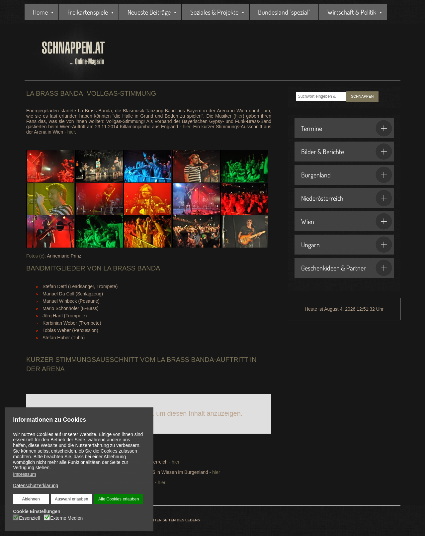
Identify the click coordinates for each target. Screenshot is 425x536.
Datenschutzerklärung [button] (35, 485)
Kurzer (39, 359)
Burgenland (346, 174)
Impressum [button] (24, 474)
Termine (346, 128)
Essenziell (29, 517)
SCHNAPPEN (362, 96)
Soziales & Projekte (214, 12)
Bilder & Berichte (346, 151)
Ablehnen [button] (31, 499)
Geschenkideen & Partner (346, 268)
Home (40, 12)
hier (239, 116)
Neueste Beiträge (149, 12)
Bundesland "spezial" (284, 12)
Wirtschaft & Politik (351, 12)
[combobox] (321, 96)
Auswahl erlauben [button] (71, 499)
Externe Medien (66, 517)
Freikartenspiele (87, 12)
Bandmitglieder (55, 268)
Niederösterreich (346, 198)
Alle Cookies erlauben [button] (118, 499)
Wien (346, 221)
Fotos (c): (36, 256)
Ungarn (346, 244)
